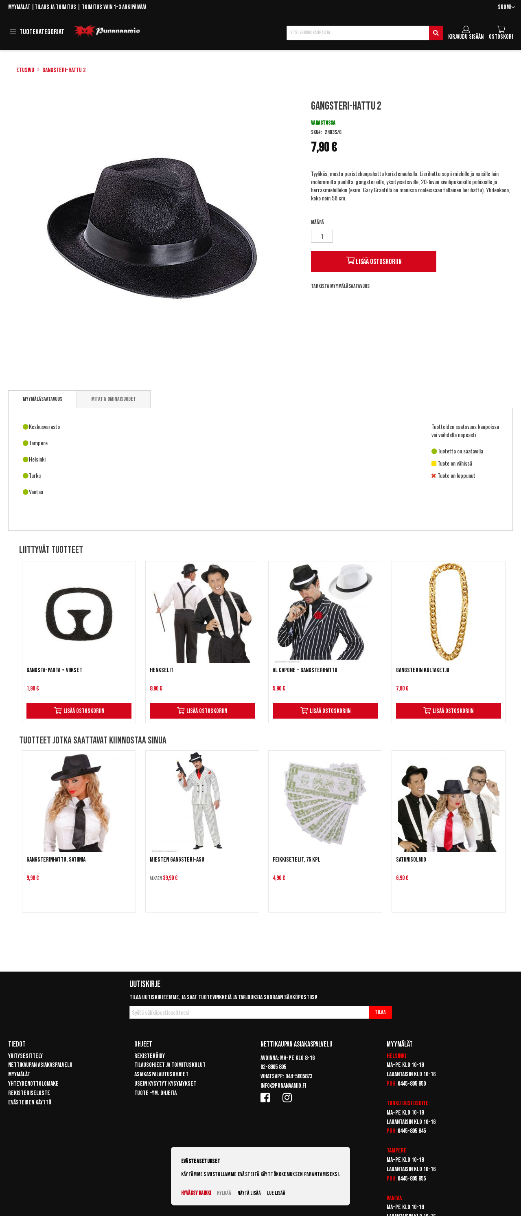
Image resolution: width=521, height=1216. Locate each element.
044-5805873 (298, 1076)
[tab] (42, 399)
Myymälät (19, 7)
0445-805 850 (412, 1084)
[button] (506, 7)
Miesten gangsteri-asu (177, 860)
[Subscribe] (380, 1012)
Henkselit (161, 670)
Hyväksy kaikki (196, 1193)
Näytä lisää (249, 1193)
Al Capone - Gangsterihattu (305, 670)
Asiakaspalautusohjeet (161, 1074)
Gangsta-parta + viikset (54, 670)
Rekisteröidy (149, 1056)
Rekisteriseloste (29, 1093)
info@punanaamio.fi (283, 1086)
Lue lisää (276, 1193)
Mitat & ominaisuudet (113, 399)
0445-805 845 (412, 1131)
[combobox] (365, 33)
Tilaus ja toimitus (55, 7)
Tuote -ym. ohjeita (155, 1093)
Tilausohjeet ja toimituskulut (170, 1065)
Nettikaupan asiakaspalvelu (40, 1065)
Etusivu (25, 70)
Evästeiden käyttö (29, 1102)
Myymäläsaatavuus (42, 399)
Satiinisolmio (411, 860)
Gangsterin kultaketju (422, 670)
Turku (394, 1103)
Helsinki (396, 1056)
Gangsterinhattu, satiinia (55, 860)
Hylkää (224, 1193)
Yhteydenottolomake (33, 1084)
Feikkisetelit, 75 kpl (296, 860)
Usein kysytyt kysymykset (165, 1084)
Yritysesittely (25, 1056)
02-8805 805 (273, 1067)
